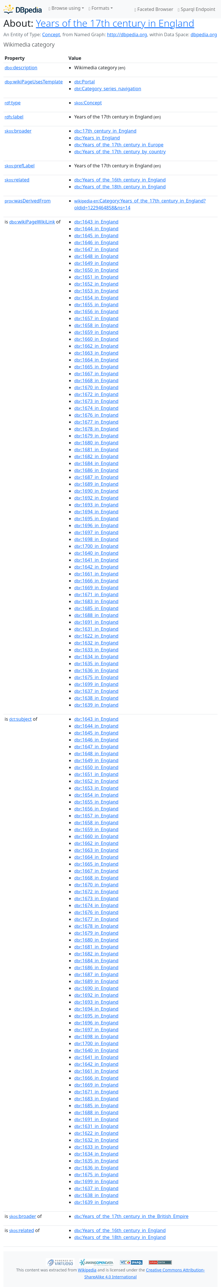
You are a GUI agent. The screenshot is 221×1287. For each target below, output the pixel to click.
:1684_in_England (96, 463)
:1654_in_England (96, 298)
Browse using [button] (65, 8)
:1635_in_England (96, 663)
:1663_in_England (96, 353)
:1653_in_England (96, 291)
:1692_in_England (96, 498)
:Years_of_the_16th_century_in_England (120, 180)
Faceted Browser (153, 9)
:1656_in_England (96, 311)
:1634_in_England (96, 656)
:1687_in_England (96, 477)
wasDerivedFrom (28, 201)
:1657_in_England (96, 318)
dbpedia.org (203, 34)
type (13, 103)
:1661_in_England (96, 574)
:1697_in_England (96, 532)
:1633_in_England (96, 650)
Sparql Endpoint (196, 9)
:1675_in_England (96, 677)
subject (20, 719)
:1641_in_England (96, 560)
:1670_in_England (96, 387)
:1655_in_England (96, 304)
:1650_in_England (96, 270)
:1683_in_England (96, 601)
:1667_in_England (96, 373)
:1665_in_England (96, 367)
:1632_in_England (96, 643)
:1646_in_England (96, 242)
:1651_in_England (96, 277)
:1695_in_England (96, 518)
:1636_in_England (96, 670)
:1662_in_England (96, 346)
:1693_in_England (96, 505)
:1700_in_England (96, 546)
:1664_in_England (96, 360)
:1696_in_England (96, 525)
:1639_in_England (96, 705)
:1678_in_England (96, 429)
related (17, 180)
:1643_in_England (96, 222)
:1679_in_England (96, 436)
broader (18, 131)
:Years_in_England (97, 138)
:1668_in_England (96, 380)
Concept (51, 34)
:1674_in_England (96, 408)
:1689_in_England (96, 484)
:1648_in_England (96, 256)
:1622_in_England (96, 636)
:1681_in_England (96, 449)
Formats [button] (99, 8)
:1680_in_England (96, 442)
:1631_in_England (96, 629)
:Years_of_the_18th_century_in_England (120, 186)
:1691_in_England (96, 622)
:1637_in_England (96, 691)
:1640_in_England (96, 553)
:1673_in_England (96, 401)
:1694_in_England (96, 511)
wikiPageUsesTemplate (34, 82)
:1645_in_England (96, 235)
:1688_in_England (96, 615)
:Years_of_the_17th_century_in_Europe (118, 144)
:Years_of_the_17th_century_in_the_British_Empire (131, 1216)
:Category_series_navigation (107, 88)
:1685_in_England (96, 608)
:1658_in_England (96, 325)
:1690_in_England (96, 491)
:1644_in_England (96, 228)
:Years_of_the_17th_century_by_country (120, 151)
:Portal (84, 82)
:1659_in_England (96, 332)
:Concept (88, 103)
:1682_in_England (96, 456)
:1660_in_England (96, 339)
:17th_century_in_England (105, 131)
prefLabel (20, 165)
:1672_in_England (96, 394)
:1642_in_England (96, 567)
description (21, 67)
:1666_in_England (96, 580)
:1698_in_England (96, 539)
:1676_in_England (96, 415)
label (14, 117)
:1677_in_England (96, 422)
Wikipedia (87, 1270)
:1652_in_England (96, 284)
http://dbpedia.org (127, 34)
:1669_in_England (96, 587)
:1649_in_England (96, 263)
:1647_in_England (96, 249)
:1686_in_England (96, 470)
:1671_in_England (96, 594)
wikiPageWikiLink (32, 222)
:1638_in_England (96, 698)
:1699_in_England (96, 684)
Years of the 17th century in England (115, 23)
